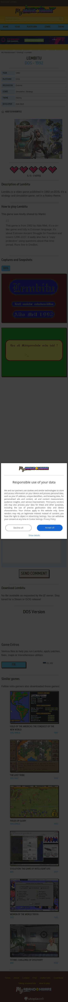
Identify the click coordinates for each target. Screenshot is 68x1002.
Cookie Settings (36, 519)
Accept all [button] (49, 527)
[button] (34, 535)
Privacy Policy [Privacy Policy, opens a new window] (50, 519)
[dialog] (34, 501)
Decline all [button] (18, 527)
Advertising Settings (37, 516)
